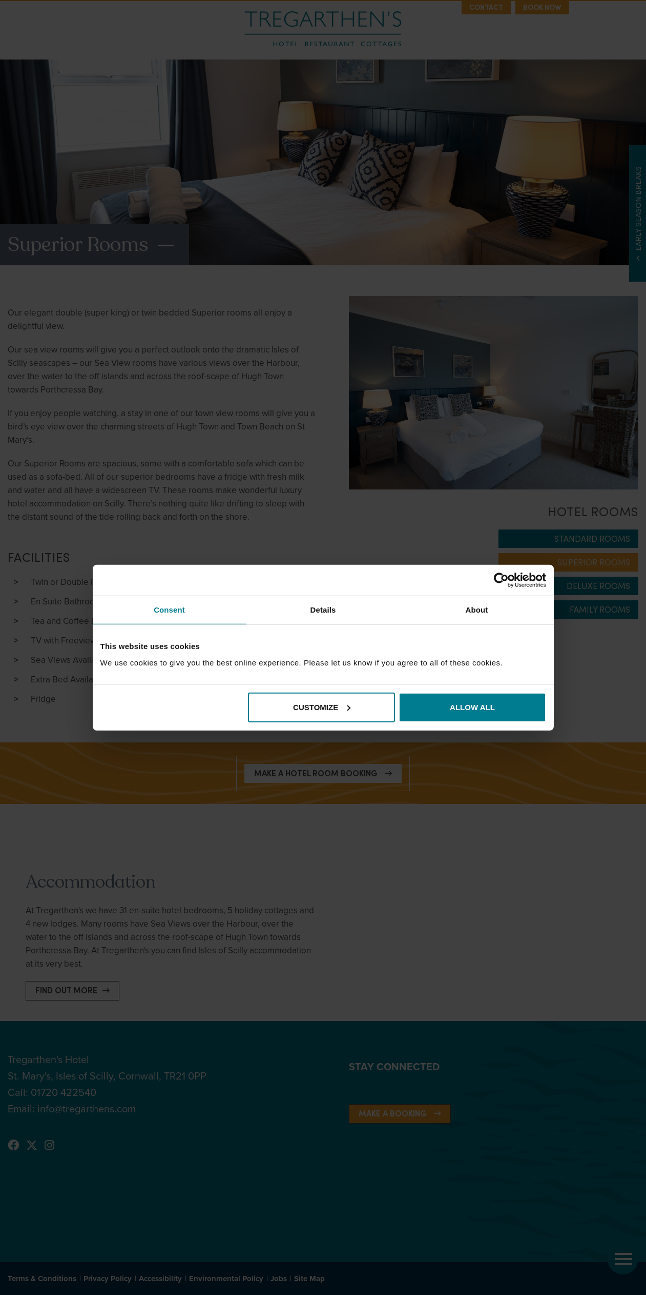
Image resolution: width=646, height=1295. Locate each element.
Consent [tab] (169, 609)
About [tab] (477, 609)
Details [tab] (323, 609)
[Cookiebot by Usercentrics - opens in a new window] (501, 580)
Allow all (472, 706)
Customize (321, 706)
